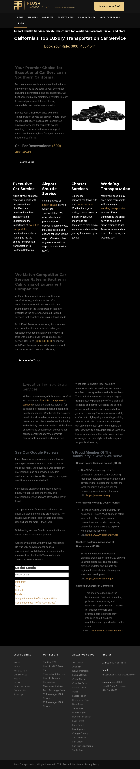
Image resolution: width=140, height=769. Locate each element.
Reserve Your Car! (109, 6)
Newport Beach (80, 671)
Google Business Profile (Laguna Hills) (36, 598)
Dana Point (78, 704)
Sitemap (18, 695)
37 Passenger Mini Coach (53, 704)
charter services (84, 204)
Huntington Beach (81, 700)
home (20, 17)
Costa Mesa (78, 679)
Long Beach (78, 725)
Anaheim (76, 667)
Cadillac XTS (49, 663)
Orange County (80, 734)
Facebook (20, 594)
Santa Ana (77, 709)
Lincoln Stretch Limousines (51, 681)
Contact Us (20, 691)
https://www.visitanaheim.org (102, 534)
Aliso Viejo (77, 663)
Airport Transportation (22, 685)
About (17, 667)
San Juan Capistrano (82, 746)
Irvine (75, 692)
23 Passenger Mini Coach (53, 696)
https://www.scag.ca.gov (99, 578)
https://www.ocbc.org (98, 495)
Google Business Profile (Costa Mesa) (35, 602)
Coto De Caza (79, 684)
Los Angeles (78, 729)
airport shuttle (50, 204)
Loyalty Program (110, 17)
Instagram (20, 581)
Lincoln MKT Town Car (53, 669)
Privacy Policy (86, 17)
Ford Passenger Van (54, 690)
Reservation (20, 671)
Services (33, 17)
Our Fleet (47, 17)
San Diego (77, 742)
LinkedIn (19, 590)
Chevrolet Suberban (54, 675)
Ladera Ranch (79, 696)
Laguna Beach (79, 675)
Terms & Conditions (73, 765)
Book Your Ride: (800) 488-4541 (70, 46)
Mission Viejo (79, 688)
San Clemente (79, 738)
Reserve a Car (66, 17)
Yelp (17, 586)
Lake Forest (78, 721)
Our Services (20, 675)
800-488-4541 (118, 663)
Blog (21, 23)
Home (17, 663)
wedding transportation (113, 208)
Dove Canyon (79, 713)
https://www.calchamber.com (107, 630)
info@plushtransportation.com (119, 675)
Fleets (17, 679)
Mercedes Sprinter (53, 686)
